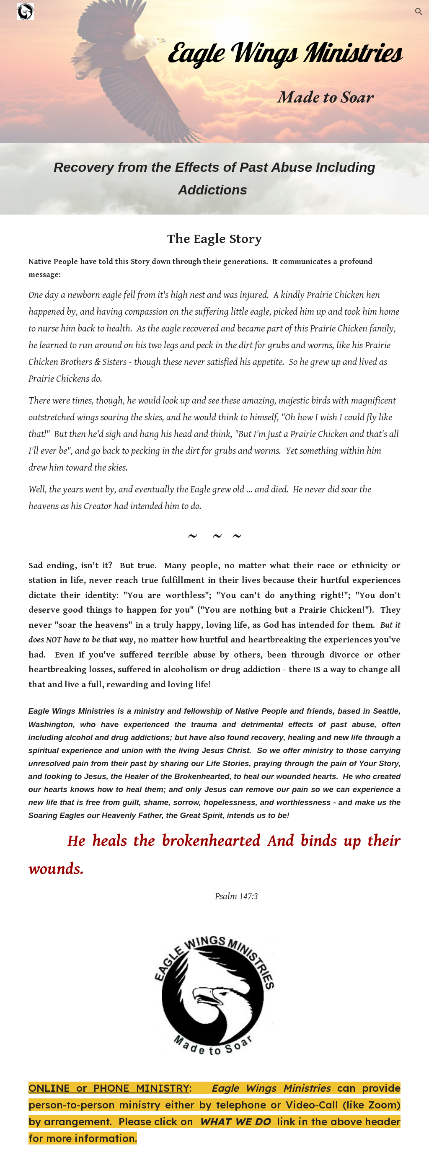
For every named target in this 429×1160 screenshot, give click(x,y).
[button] (419, 12)
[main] (279, 48)
